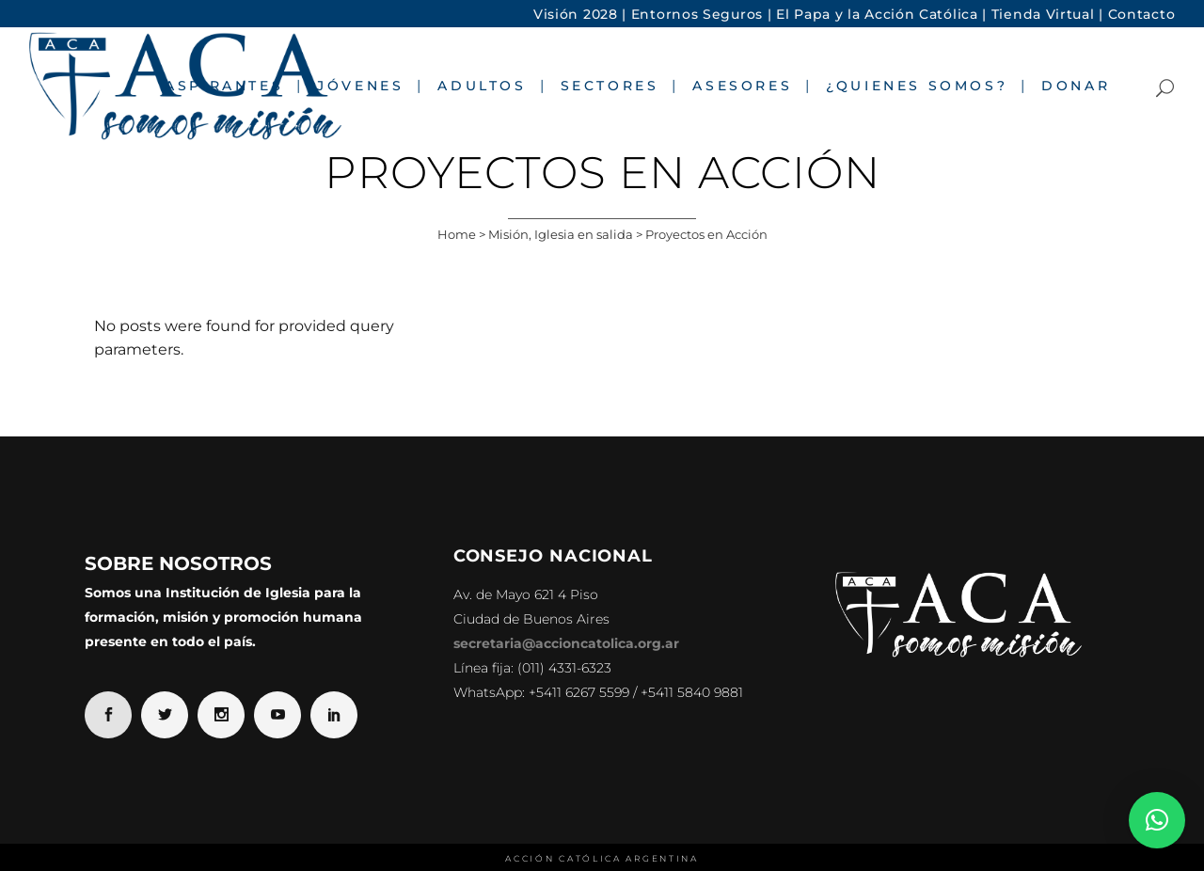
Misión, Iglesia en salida (560, 234)
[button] (1157, 820)
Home (456, 234)
